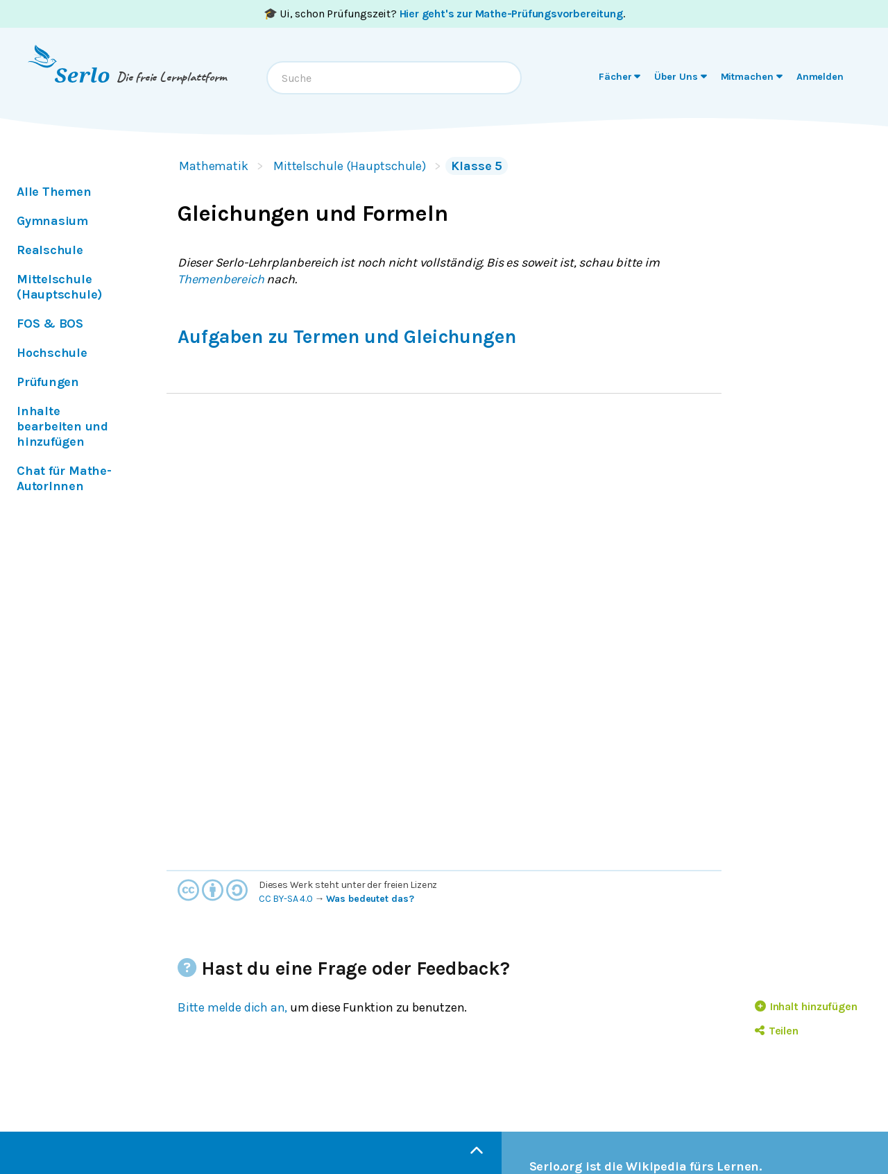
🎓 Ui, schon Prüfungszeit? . (444, 13)
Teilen (777, 1030)
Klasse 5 (476, 166)
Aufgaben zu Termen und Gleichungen (346, 337)
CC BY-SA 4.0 (286, 899)
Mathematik (213, 166)
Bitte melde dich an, (232, 1007)
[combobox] (394, 77)
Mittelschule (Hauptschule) (349, 166)
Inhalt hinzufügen (806, 1006)
